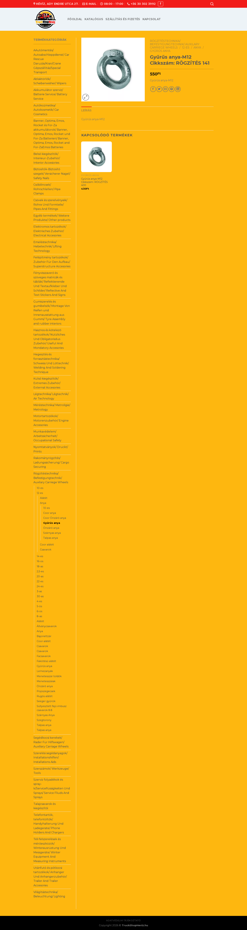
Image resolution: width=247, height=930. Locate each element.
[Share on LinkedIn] (178, 89)
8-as (39, 616)
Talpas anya (50, 537)
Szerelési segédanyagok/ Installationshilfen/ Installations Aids (50, 758)
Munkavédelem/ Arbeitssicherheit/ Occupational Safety (47, 436)
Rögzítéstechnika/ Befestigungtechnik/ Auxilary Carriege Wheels (50, 478)
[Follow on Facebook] (160, 3)
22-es (40, 581)
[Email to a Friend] (165, 89)
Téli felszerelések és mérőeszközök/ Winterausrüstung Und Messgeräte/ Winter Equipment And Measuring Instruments (49, 850)
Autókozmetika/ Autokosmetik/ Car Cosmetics (46, 110)
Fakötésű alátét (46, 661)
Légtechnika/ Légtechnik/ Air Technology (51, 396)
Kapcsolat (152, 19)
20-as (40, 576)
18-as (40, 566)
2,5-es (40, 571)
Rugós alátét (44, 696)
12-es (40, 493)
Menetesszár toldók (49, 676)
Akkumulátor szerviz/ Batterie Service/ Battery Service (50, 94)
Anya (43, 503)
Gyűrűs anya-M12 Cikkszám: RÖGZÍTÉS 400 (94, 182)
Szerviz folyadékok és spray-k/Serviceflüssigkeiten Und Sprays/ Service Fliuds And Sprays (51, 788)
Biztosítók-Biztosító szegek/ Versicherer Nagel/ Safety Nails (51, 174)
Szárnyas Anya (46, 715)
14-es (40, 556)
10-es (40, 488)
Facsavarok (44, 656)
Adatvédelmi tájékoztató (123, 920)
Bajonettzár (44, 636)
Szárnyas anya (52, 532)
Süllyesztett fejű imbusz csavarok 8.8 (52, 708)
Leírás (86, 110)
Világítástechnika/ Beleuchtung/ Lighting (49, 894)
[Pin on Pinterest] (171, 89)
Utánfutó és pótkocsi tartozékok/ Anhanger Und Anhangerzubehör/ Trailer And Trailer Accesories (50, 876)
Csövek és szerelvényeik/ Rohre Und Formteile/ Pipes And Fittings (50, 205)
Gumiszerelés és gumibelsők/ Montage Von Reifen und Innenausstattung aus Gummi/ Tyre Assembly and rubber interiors (51, 312)
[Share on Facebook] (153, 89)
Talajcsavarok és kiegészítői (44, 806)
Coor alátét (47, 544)
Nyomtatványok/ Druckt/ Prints (50, 449)
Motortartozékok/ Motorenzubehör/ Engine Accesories (51, 420)
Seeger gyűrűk (46, 701)
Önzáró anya (51, 527)
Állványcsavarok (47, 626)
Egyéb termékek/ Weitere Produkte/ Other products (51, 218)
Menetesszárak (46, 681)
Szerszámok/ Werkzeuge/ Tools (51, 771)
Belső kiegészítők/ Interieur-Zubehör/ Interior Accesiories (46, 158)
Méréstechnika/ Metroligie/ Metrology (51, 407)
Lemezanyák (45, 671)
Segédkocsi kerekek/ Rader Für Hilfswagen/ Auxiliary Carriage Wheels (50, 742)
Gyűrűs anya (51, 522)
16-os (40, 561)
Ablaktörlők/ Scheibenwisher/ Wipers (49, 81)
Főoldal (75, 19)
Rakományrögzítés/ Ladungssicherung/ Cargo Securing (51, 462)
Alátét (43, 498)
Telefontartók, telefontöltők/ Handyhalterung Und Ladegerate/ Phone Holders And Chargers (48, 823)
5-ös (39, 606)
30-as (40, 596)
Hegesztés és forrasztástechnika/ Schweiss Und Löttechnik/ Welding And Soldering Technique (51, 363)
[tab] (86, 110)
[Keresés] (212, 4)
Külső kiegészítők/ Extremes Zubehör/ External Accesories (46, 383)
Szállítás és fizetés (122, 19)
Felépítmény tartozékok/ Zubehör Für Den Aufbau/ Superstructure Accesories (51, 262)
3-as (39, 591)
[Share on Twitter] (159, 89)
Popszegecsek (46, 691)
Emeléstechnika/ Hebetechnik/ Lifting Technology (47, 246)
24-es (40, 586)
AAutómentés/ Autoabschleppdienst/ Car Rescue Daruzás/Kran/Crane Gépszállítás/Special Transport (51, 61)
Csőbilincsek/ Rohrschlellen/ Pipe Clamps (47, 189)
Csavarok (45, 549)
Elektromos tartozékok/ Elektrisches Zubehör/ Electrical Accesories (49, 231)
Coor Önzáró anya (54, 517)
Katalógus (94, 19)
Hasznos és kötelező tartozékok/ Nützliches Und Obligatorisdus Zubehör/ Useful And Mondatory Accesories (49, 339)
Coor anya (49, 513)
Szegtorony (44, 720)
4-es (39, 601)
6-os (39, 611)
